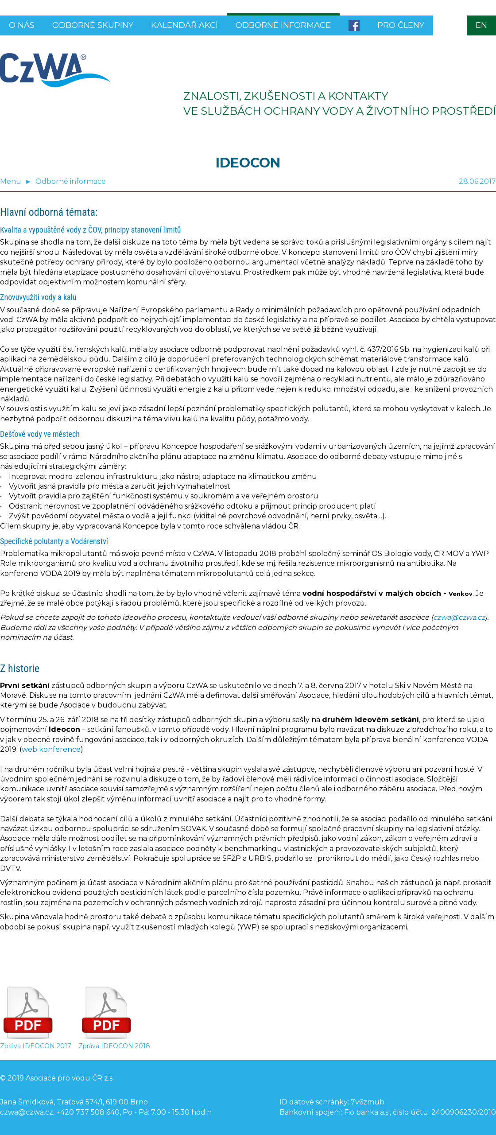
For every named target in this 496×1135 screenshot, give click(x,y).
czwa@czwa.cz (459, 617)
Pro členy (400, 25)
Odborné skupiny (92, 25)
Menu (10, 181)
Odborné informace (283, 25)
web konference (51, 749)
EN (481, 25)
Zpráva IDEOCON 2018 (114, 1042)
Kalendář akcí (184, 25)
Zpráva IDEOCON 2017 (35, 1042)
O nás (22, 25)
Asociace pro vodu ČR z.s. (70, 1078)
